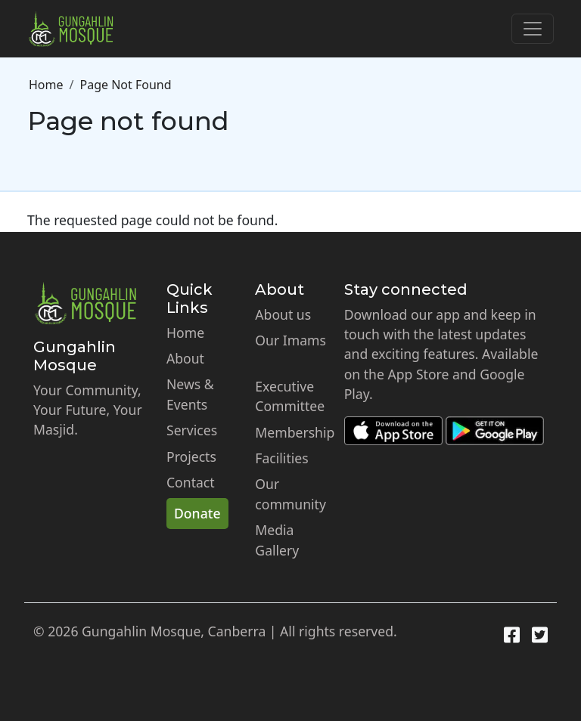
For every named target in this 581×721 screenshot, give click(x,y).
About (185, 358)
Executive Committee (290, 396)
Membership (294, 432)
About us (283, 314)
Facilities (281, 458)
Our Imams (290, 340)
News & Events (190, 394)
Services (191, 430)
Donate (197, 513)
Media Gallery (277, 540)
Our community (290, 493)
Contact (190, 482)
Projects (191, 456)
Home (46, 84)
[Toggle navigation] (532, 29)
